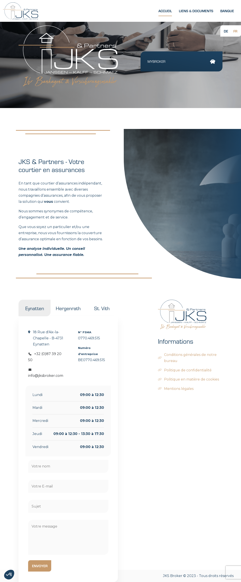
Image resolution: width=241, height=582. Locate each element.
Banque (227, 10)
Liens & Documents (196, 10)
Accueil (165, 10)
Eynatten (34, 308)
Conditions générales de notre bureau (190, 358)
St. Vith (102, 308)
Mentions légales (178, 389)
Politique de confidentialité (188, 370)
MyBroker (182, 61)
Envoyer (40, 565)
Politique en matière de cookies (191, 379)
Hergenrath (68, 308)
